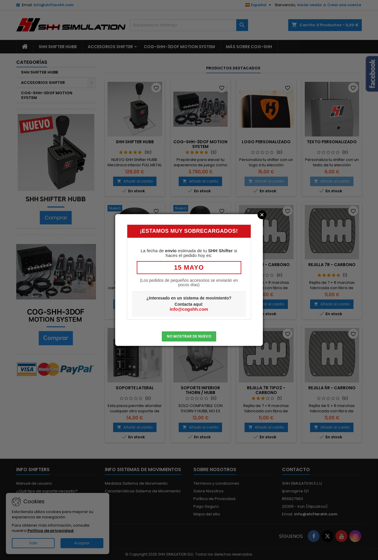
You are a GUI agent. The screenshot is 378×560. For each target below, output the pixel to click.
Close (262, 214)
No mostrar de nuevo (189, 336)
